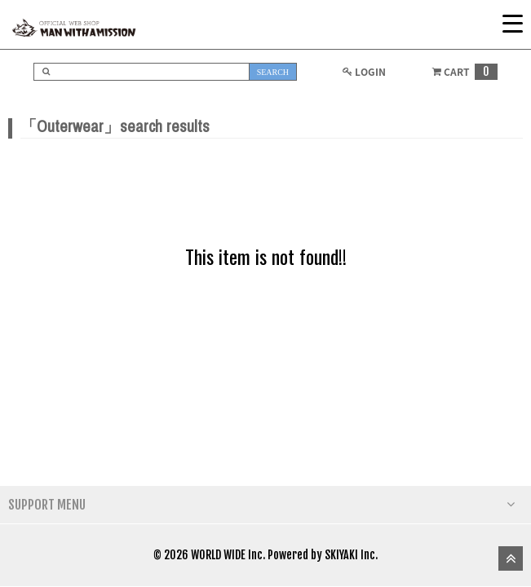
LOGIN (362, 71)
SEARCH (273, 72)
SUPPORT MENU (261, 504)
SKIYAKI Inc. (351, 555)
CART (463, 71)
